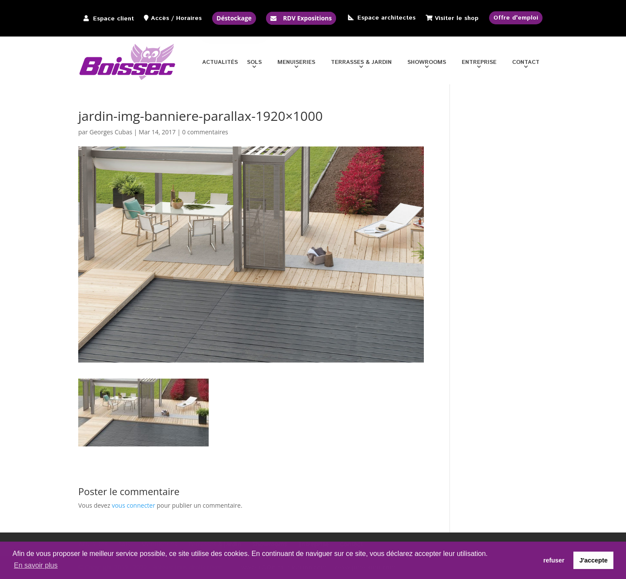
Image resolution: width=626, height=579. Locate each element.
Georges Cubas (111, 132)
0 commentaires (205, 132)
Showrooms (426, 63)
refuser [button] (554, 560)
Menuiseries (296, 63)
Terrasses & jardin (361, 63)
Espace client (113, 18)
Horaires (189, 18)
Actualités (220, 63)
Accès (160, 18)
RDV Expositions (307, 18)
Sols (254, 63)
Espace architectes (386, 17)
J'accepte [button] (593, 560)
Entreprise (479, 63)
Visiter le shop (457, 18)
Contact (525, 63)
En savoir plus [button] (36, 565)
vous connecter (133, 505)
